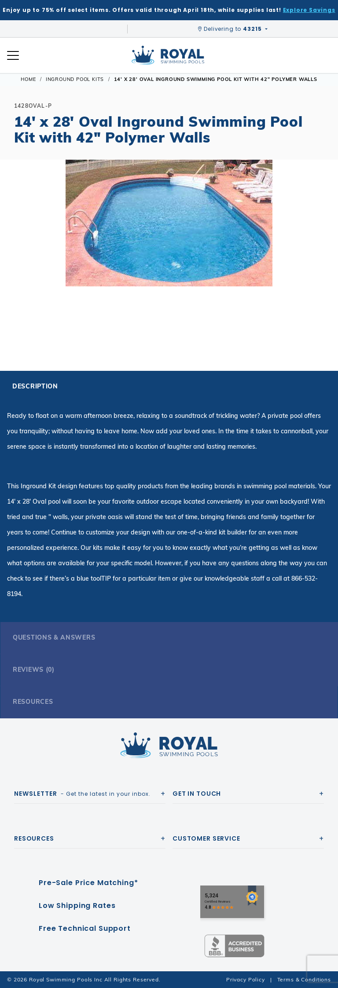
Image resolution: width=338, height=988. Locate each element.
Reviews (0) (34, 669)
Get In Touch (197, 793)
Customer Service (206, 838)
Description (35, 386)
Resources (33, 702)
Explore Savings (309, 10)
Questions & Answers (54, 637)
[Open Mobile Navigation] (13, 55)
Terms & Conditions (304, 979)
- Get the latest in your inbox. (82, 793)
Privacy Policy (245, 979)
